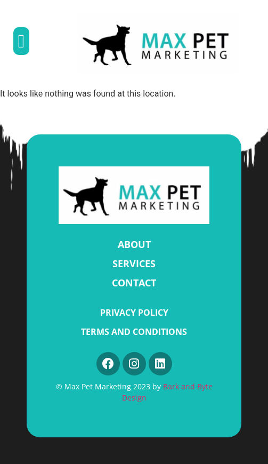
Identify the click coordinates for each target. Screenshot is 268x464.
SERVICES (134, 263)
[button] (21, 41)
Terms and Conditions (134, 332)
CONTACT (134, 282)
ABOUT (134, 244)
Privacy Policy (134, 312)
